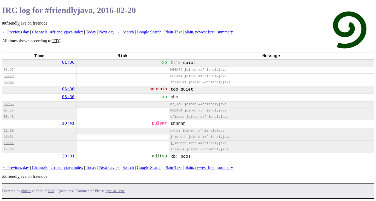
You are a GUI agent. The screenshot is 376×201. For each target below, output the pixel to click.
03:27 (9, 70)
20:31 (68, 156)
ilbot (51, 191)
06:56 (9, 104)
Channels (40, 32)
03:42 (9, 82)
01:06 (68, 62)
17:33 (9, 149)
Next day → (109, 32)
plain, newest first (199, 32)
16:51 (9, 137)
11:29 (9, 131)
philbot (26, 191)
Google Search (149, 32)
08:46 (9, 117)
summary (225, 32)
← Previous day (15, 32)
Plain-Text (173, 32)
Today (91, 32)
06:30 (68, 89)
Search (128, 32)
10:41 (68, 123)
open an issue (115, 191)
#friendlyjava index (66, 32)
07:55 (9, 111)
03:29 (9, 76)
